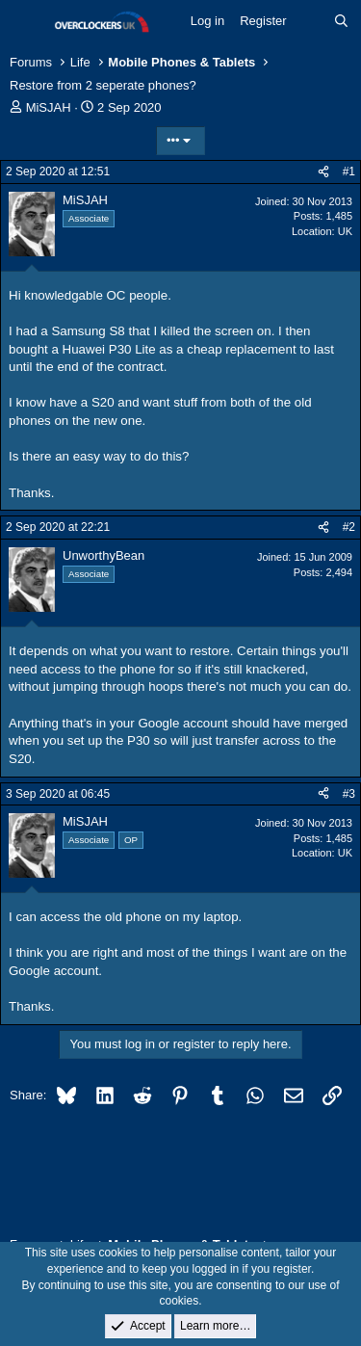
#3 (349, 794)
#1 (349, 171)
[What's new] (310, 21)
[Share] (323, 172)
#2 (349, 527)
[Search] (341, 21)
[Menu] (26, 22)
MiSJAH (48, 107)
